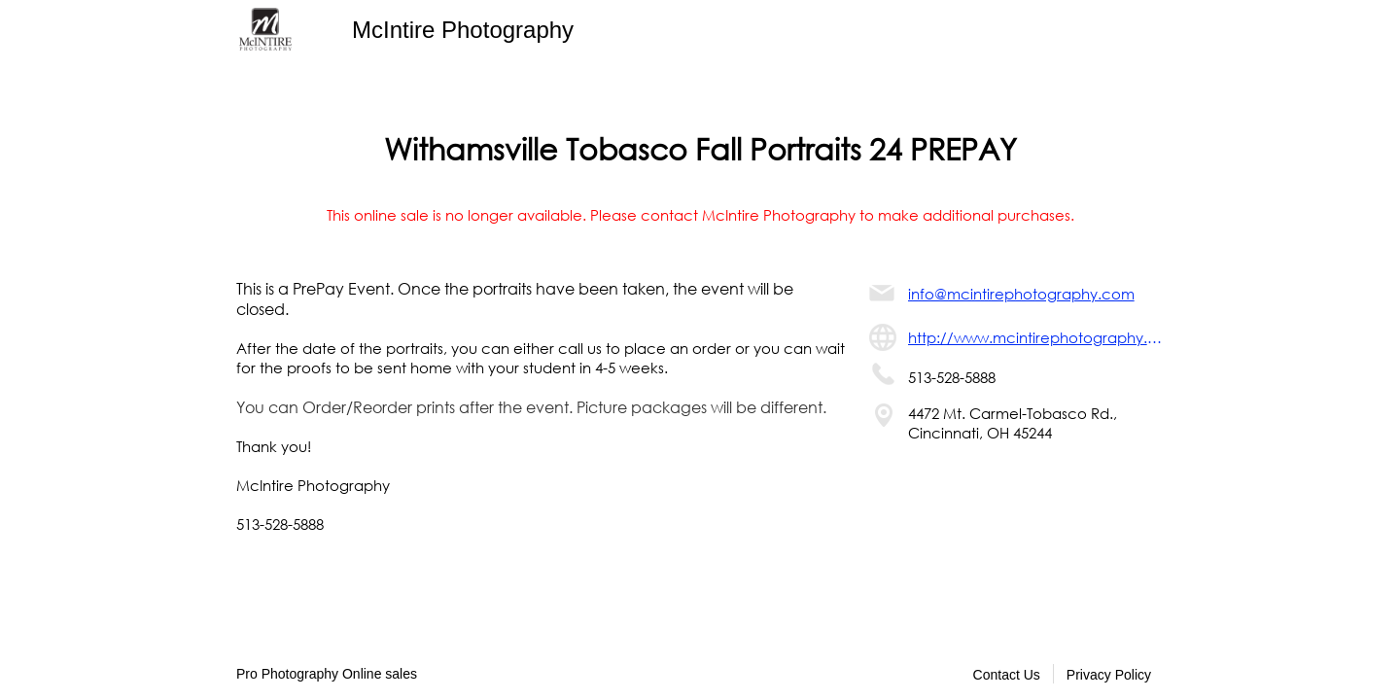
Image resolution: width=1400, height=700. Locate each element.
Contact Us (1006, 674)
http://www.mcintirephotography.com (1036, 337)
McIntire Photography (463, 30)
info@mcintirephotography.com (1021, 293)
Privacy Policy (1109, 674)
